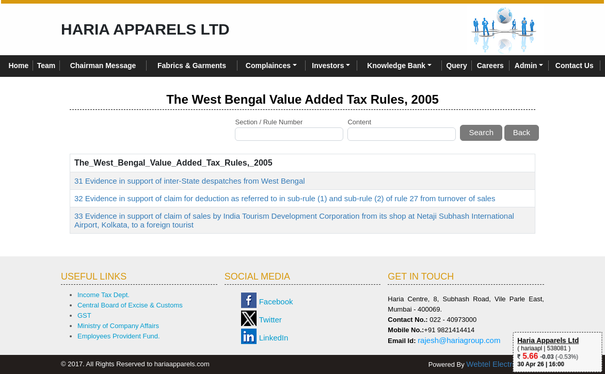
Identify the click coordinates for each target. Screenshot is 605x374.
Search (481, 132)
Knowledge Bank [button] (396, 65)
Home (18, 65)
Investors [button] (328, 65)
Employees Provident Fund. (118, 336)
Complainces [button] (268, 65)
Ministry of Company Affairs (118, 326)
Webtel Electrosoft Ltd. (505, 364)
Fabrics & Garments (191, 65)
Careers (490, 65)
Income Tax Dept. (103, 295)
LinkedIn (274, 337)
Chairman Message (103, 65)
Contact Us (574, 65)
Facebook (276, 301)
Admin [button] (526, 65)
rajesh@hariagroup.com (459, 340)
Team (46, 65)
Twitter (270, 319)
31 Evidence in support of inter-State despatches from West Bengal (189, 180)
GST (84, 315)
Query (456, 65)
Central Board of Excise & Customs (130, 305)
